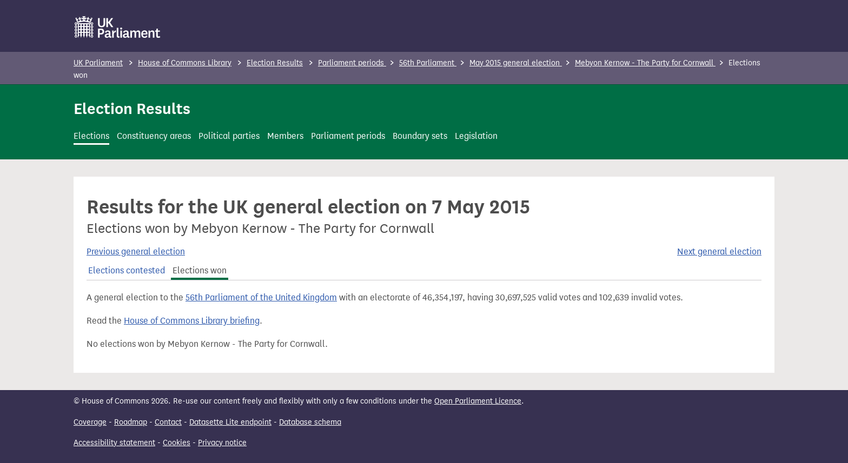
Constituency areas (154, 136)
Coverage (90, 422)
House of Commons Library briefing (192, 321)
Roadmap (130, 422)
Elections (91, 136)
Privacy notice (222, 442)
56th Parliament (427, 63)
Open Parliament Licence (477, 401)
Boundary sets (420, 136)
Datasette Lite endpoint (230, 422)
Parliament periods (352, 63)
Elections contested (126, 270)
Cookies (176, 442)
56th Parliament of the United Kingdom (261, 297)
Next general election (719, 251)
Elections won (200, 270)
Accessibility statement (114, 442)
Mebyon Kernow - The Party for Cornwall (645, 63)
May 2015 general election (515, 63)
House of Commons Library (184, 63)
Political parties (229, 136)
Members (285, 136)
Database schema (310, 422)
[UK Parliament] (118, 27)
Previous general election (136, 251)
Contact (168, 422)
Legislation (476, 136)
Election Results (275, 63)
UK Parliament (98, 63)
